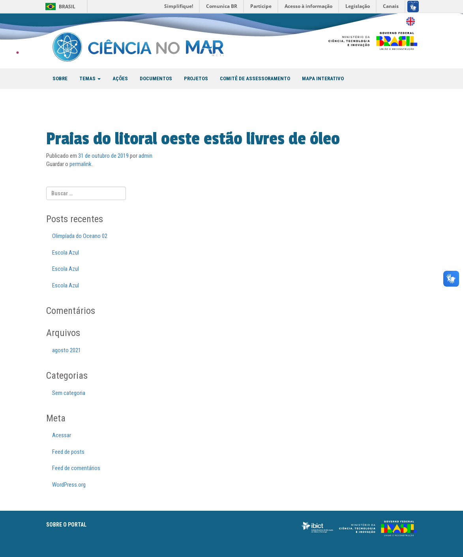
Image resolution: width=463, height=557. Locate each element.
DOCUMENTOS (156, 78)
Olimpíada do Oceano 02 (79, 236)
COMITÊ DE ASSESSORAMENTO (255, 78)
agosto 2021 (66, 350)
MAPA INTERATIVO (323, 78)
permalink (80, 164)
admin (145, 155)
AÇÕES (120, 78)
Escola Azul (65, 252)
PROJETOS (196, 78)
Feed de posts (68, 451)
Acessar (61, 435)
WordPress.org (69, 484)
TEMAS (90, 78)
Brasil (67, 6)
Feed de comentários (76, 468)
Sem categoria (68, 393)
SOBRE (59, 78)
